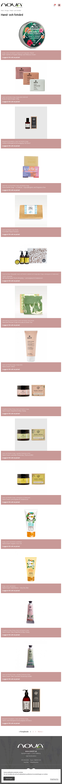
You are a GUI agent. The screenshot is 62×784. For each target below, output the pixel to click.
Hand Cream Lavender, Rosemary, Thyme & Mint (17, 455)
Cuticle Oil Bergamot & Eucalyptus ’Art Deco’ (16, 143)
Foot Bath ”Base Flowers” (10, 232)
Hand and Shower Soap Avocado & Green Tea (17, 322)
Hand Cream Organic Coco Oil (12, 543)
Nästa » (40, 732)
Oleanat (32, 53)
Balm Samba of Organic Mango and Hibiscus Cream (19, 55)
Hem (2, 10)
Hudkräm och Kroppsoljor (22, 53)
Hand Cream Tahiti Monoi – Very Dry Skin (15, 588)
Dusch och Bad (11, 185)
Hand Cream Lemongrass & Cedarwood (15, 499)
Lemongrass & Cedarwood (51, 274)
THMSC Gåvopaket (7, 276)
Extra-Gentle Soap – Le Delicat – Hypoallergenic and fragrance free (24, 187)
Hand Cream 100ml (8, 366)
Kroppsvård (19, 97)
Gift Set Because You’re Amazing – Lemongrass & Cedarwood (22, 278)
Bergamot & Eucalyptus (8, 141)
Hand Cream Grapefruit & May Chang (14, 411)
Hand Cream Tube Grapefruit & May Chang (15, 632)
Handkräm (19, 542)
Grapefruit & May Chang (8, 409)
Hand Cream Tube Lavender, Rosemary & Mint (17, 676)
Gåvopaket (13, 274)
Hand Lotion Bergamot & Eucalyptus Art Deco (17, 720)
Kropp (7, 10)
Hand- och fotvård (10, 53)
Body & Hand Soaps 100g (10, 99)
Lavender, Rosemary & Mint (23, 453)
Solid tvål (25, 97)
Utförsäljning (5, 320)
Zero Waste (15, 230)
